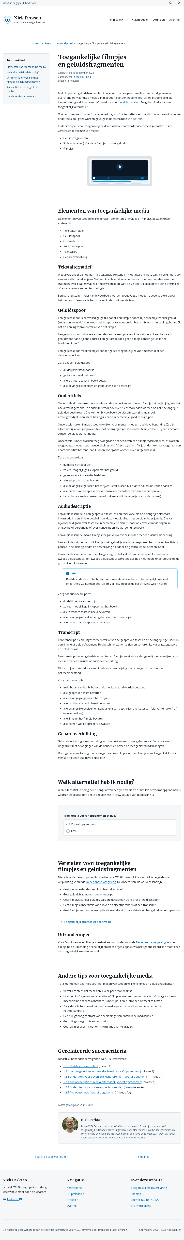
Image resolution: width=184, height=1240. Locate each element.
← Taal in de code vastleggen (49, 1157)
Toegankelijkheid (63, 43)
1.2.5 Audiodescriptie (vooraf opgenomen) (89, 1092)
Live (73, 831)
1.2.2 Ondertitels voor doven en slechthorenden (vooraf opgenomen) (106, 1076)
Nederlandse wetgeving (101, 882)
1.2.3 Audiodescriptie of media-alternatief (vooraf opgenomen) (102, 1082)
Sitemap (136, 1194)
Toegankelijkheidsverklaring (149, 1188)
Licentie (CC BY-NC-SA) (145, 1200)
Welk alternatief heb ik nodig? (23, 72)
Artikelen (159, 19)
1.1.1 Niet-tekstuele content (80, 1066)
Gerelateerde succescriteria (22, 96)
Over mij (174, 19)
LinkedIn (14, 1199)
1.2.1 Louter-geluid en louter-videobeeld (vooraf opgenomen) (102, 1071)
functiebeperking (128, 102)
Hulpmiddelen (140, 19)
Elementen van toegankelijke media (26, 66)
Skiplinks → (145, 1157)
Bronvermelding (141, 1206)
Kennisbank (115, 19)
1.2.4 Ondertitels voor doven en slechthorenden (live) (96, 1087)
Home (34, 43)
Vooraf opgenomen (83, 824)
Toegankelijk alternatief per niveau (87, 922)
